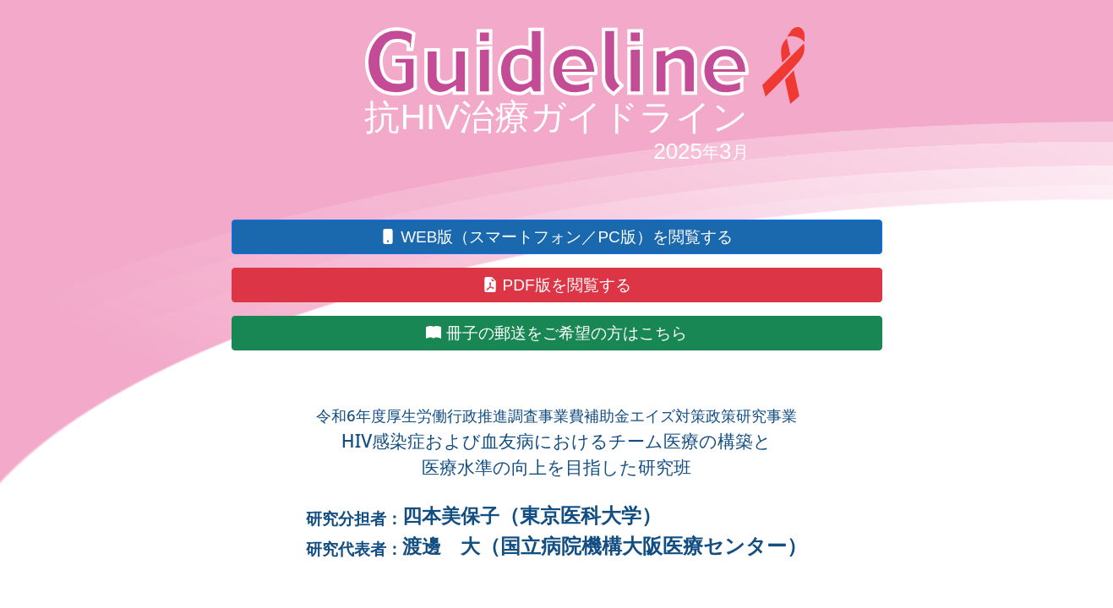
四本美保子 (450, 515)
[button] (557, 237)
